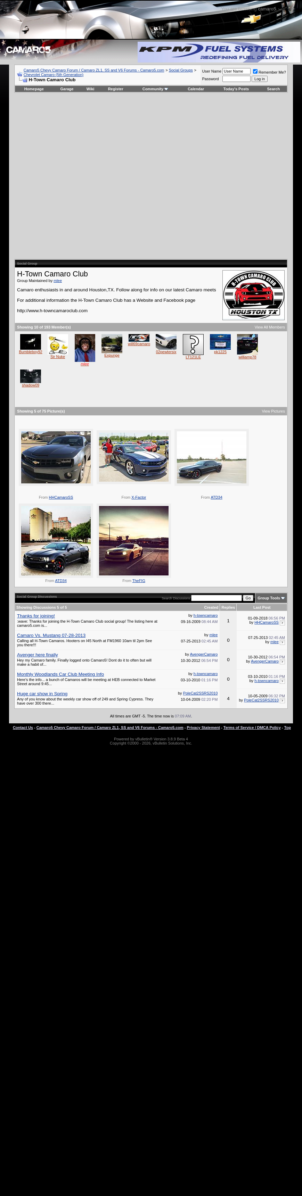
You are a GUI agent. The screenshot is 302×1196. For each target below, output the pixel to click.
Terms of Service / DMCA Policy (252, 727)
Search (273, 89)
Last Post (262, 607)
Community (155, 89)
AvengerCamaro (204, 654)
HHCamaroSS (61, 497)
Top (287, 727)
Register (115, 89)
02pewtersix (166, 352)
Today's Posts (236, 89)
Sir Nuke (57, 357)
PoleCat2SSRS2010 (200, 693)
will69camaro (139, 344)
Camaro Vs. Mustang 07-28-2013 (51, 635)
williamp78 (247, 357)
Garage (67, 89)
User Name (211, 71)
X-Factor (138, 497)
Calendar (196, 89)
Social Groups (181, 70)
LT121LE (193, 357)
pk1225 (220, 352)
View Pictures (273, 411)
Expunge (111, 355)
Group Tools (269, 598)
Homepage (34, 89)
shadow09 (30, 385)
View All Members (270, 327)
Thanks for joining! (36, 615)
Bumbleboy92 (30, 352)
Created (211, 607)
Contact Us (23, 727)
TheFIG (138, 581)
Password (210, 79)
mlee (58, 281)
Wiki (91, 89)
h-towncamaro (206, 615)
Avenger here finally (37, 654)
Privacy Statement (203, 727)
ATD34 (216, 497)
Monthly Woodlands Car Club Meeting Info (60, 674)
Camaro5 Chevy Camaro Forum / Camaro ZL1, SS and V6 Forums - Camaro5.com (94, 70)
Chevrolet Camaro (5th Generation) (53, 75)
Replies (228, 607)
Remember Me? (269, 72)
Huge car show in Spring (42, 693)
